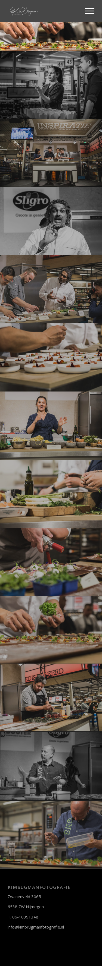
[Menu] (86, 11)
